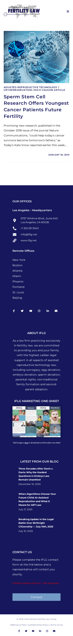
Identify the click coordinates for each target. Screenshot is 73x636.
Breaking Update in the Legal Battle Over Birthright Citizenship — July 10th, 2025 (36, 523)
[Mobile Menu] (68, 11)
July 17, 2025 (25, 509)
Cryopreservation (18, 89)
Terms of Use (56, 625)
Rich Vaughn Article (49, 89)
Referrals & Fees (18, 625)
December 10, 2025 (29, 484)
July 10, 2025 (25, 531)
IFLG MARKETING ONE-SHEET (36, 401)
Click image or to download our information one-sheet (36, 443)
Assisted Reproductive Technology (30, 87)
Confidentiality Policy (38, 625)
